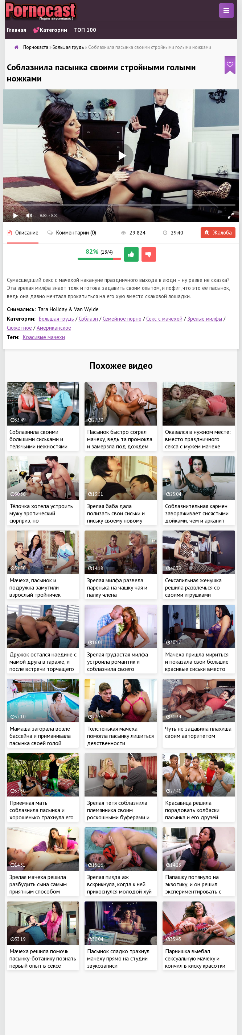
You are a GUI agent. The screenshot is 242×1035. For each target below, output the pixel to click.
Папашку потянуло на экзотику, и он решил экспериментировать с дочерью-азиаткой (193, 887)
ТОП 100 (85, 29)
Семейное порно (122, 318)
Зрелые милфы (204, 318)
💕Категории (50, 29)
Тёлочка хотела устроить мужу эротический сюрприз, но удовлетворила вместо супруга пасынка (41, 520)
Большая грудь (56, 318)
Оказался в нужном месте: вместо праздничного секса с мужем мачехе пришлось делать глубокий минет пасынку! (198, 446)
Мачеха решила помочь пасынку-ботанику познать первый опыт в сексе (42, 958)
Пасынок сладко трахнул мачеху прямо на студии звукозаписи (118, 958)
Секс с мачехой (164, 318)
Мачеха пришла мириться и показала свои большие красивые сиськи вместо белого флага (197, 665)
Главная (16, 29)
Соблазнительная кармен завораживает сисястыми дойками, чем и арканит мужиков (197, 516)
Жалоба (218, 232)
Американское (54, 327)
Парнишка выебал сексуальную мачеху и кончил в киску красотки (195, 958)
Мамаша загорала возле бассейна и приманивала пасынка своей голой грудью (40, 739)
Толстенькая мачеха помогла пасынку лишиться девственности (120, 736)
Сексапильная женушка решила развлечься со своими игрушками (193, 587)
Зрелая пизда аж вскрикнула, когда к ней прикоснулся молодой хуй (119, 884)
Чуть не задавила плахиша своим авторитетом (198, 732)
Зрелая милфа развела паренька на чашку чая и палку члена (117, 587)
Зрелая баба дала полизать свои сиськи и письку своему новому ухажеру (116, 516)
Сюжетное (19, 327)
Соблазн (88, 318)
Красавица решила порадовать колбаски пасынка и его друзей (192, 810)
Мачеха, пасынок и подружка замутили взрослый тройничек (35, 587)
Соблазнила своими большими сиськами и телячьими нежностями (38, 439)
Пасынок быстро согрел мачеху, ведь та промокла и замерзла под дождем (119, 439)
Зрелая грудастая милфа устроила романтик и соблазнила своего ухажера (117, 665)
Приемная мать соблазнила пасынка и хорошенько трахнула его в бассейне (41, 813)
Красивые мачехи (44, 337)
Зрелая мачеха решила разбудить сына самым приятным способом (38, 884)
